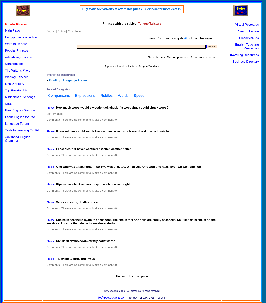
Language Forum (17, 123)
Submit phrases (177, 57)
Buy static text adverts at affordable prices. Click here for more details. (131, 9)
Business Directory (246, 61)
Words (123, 95)
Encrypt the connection (21, 37)
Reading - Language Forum (68, 80)
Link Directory (14, 84)
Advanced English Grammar (17, 138)
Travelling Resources (244, 55)
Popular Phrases (16, 50)
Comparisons (59, 95)
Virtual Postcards (247, 24)
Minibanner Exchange (20, 97)
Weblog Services (16, 77)
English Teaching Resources (247, 46)
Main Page (12, 30)
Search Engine (248, 31)
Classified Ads (249, 38)
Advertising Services (19, 57)
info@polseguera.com (111, 297)
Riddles (106, 95)
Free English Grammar (21, 110)
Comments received (203, 57)
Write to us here (16, 44)
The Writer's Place (17, 70)
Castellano (74, 31)
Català (62, 31)
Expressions (85, 95)
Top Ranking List (16, 90)
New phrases (156, 57)
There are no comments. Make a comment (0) (89, 119)
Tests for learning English (22, 130)
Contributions (14, 64)
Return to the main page (132, 276)
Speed (139, 95)
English (50, 31)
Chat (8, 103)
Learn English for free (20, 117)
